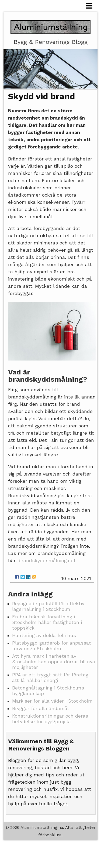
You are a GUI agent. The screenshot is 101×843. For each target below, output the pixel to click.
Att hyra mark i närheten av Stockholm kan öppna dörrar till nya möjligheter (53, 661)
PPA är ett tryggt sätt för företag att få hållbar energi (50, 677)
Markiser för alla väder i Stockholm (52, 701)
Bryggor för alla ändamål (40, 708)
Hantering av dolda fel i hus (44, 635)
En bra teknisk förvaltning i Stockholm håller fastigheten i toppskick (47, 622)
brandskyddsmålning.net (47, 560)
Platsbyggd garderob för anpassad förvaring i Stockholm (52, 645)
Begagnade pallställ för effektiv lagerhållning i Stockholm (48, 606)
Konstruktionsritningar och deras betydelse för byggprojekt (50, 718)
